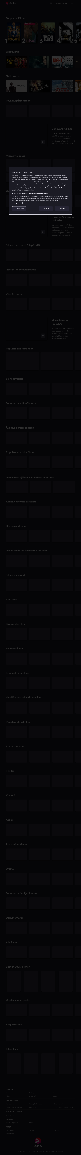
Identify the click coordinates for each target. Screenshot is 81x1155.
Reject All (46, 208)
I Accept (62, 208)
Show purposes (19, 208)
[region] (40, 191)
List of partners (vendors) (20, 203)
